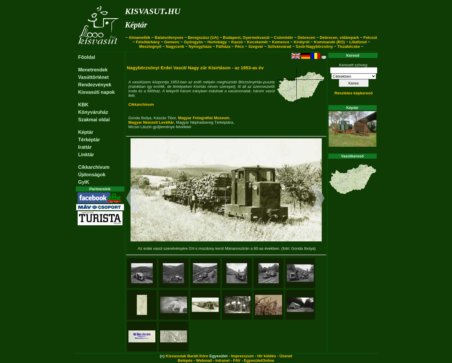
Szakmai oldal (94, 119)
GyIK (83, 182)
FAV (236, 360)
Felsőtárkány (148, 42)
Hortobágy (217, 42)
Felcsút (370, 37)
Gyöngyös (193, 42)
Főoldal (86, 57)
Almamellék (139, 37)
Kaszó (237, 42)
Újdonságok (92, 174)
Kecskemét (257, 42)
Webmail (204, 360)
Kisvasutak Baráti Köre (187, 356)
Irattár (85, 147)
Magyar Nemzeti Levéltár (151, 122)
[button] (133, 199)
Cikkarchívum (94, 167)
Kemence (280, 42)
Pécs (239, 46)
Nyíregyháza (200, 46)
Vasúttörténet (93, 77)
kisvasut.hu (152, 10)
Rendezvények (94, 84)
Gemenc (172, 42)
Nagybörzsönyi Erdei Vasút (156, 67)
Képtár (136, 24)
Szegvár (255, 46)
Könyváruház (93, 112)
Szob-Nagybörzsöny (314, 46)
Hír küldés (266, 356)
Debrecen (306, 37)
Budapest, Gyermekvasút (246, 37)
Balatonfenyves (169, 37)
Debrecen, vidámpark (339, 37)
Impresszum (242, 356)
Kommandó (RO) (329, 42)
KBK (83, 104)
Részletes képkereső (354, 93)
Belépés (185, 360)
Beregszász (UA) (203, 37)
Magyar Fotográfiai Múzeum (203, 118)
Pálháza (223, 46)
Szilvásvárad (279, 46)
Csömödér (283, 37)
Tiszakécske (348, 46)
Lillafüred (358, 42)
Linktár (86, 154)
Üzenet (285, 356)
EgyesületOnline (259, 360)
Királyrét (301, 42)
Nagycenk (175, 46)
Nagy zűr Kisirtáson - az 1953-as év (226, 67)
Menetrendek (93, 69)
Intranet (222, 360)
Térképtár (89, 139)
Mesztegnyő (150, 46)
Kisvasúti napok (96, 92)
